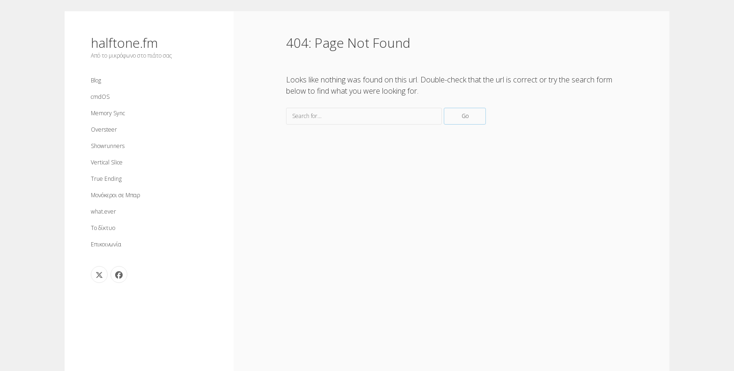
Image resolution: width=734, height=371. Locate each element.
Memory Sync (108, 113)
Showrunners (108, 146)
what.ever (103, 211)
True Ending (106, 179)
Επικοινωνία (106, 244)
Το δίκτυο (103, 228)
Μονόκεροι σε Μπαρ (115, 195)
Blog (96, 80)
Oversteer (104, 130)
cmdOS (100, 97)
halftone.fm (124, 43)
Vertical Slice (107, 162)
